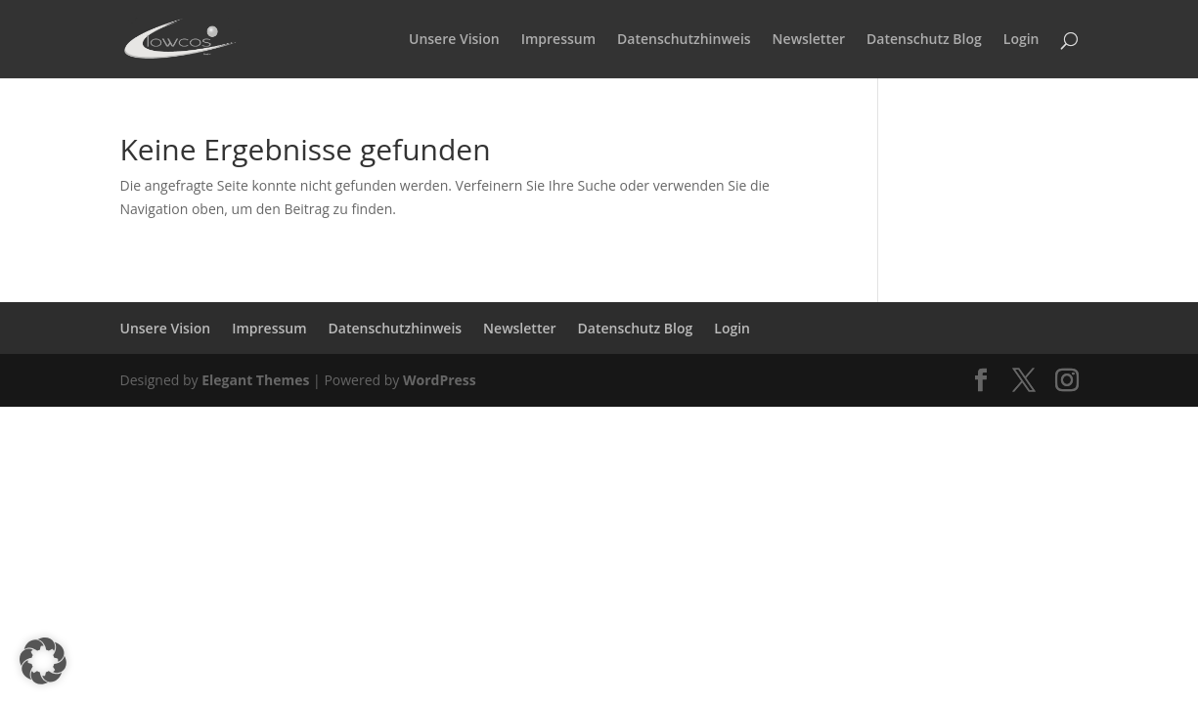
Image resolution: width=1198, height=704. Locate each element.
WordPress (439, 380)
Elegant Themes (255, 380)
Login (1021, 40)
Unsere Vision (454, 40)
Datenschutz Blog (924, 40)
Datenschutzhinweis (684, 40)
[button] (43, 661)
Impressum (558, 40)
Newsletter (809, 40)
